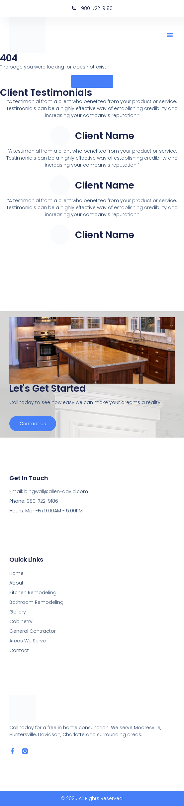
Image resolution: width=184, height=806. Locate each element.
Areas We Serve (27, 640)
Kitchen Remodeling (32, 592)
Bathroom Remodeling (36, 602)
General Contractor (32, 631)
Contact (19, 650)
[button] (170, 35)
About (16, 583)
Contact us (33, 423)
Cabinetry (21, 621)
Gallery (17, 611)
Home (16, 573)
